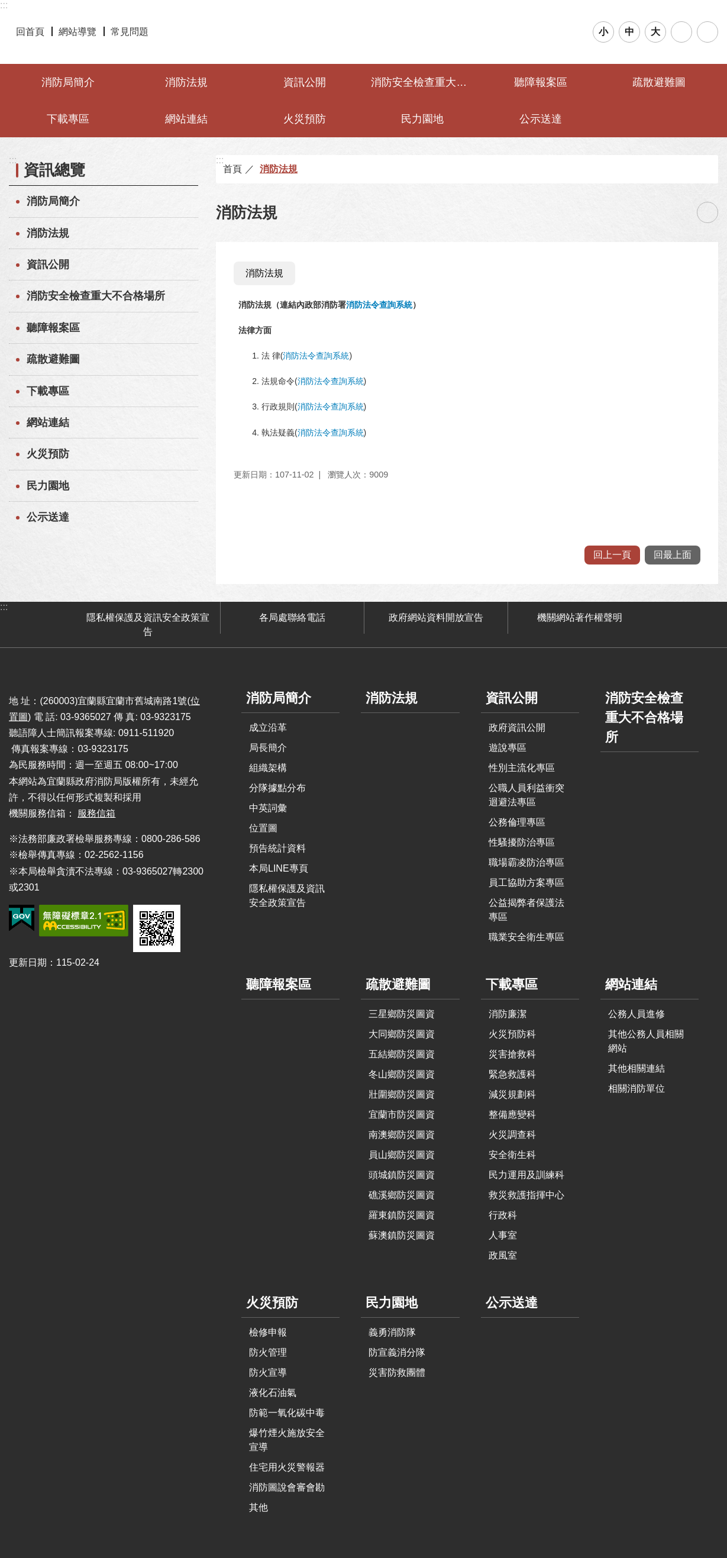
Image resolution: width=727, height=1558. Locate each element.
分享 (707, 32)
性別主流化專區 (522, 768)
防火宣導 (268, 1372)
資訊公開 (304, 82)
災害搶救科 (512, 1054)
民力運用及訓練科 (526, 1175)
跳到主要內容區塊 (6, 6)
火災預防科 (512, 1034)
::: (4, 5)
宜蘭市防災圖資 (402, 1114)
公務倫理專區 (517, 822)
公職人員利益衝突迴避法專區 (526, 795)
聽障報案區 (540, 82)
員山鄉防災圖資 (402, 1155)
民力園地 (422, 119)
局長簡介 (268, 748)
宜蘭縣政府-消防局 (363, 32)
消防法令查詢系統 (379, 304)
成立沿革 (268, 727)
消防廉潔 (507, 1014)
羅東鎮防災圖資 (402, 1215)
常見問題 (129, 32)
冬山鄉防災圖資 (402, 1074)
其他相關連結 (636, 1068)
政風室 (503, 1255)
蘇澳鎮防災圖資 (402, 1235)
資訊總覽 (54, 170)
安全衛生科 (512, 1155)
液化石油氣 (272, 1393)
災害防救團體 (397, 1372)
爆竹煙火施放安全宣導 (287, 1440)
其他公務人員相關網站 (646, 1041)
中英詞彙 (268, 808)
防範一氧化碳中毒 (287, 1413)
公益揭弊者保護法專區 (526, 910)
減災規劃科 (512, 1094)
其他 (258, 1507)
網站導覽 (77, 32)
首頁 (232, 169)
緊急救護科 (512, 1074)
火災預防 (304, 119)
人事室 (503, 1235)
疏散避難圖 (659, 82)
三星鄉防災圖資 (402, 1014)
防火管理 (268, 1352)
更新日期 (28, 962)
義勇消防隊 (392, 1332)
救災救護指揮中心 (526, 1195)
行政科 (503, 1215)
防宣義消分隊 (397, 1352)
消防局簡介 (68, 82)
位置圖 (263, 828)
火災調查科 (512, 1135)
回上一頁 (612, 555)
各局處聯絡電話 (292, 617)
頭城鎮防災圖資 (402, 1175)
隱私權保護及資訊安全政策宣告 (147, 624)
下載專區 (68, 119)
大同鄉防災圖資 (402, 1034)
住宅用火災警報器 (287, 1467)
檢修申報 (268, 1332)
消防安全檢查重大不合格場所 (424, 82)
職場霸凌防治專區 (526, 862)
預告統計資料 (277, 848)
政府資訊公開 (517, 727)
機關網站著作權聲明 (579, 617)
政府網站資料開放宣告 (436, 617)
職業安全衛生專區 (526, 937)
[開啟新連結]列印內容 (707, 212)
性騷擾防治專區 (522, 842)
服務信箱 (96, 813)
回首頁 (30, 32)
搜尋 (681, 32)
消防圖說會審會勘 (287, 1487)
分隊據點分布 (277, 788)
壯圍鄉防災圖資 (402, 1094)
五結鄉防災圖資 (402, 1054)
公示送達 (540, 119)
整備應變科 (512, 1114)
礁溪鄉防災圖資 (402, 1195)
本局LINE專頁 (278, 868)
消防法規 (186, 82)
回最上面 (673, 555)
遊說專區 (507, 748)
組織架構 (268, 768)
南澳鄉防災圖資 (402, 1135)
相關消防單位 (636, 1088)
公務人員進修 (636, 1014)
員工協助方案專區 (526, 883)
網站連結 (186, 119)
